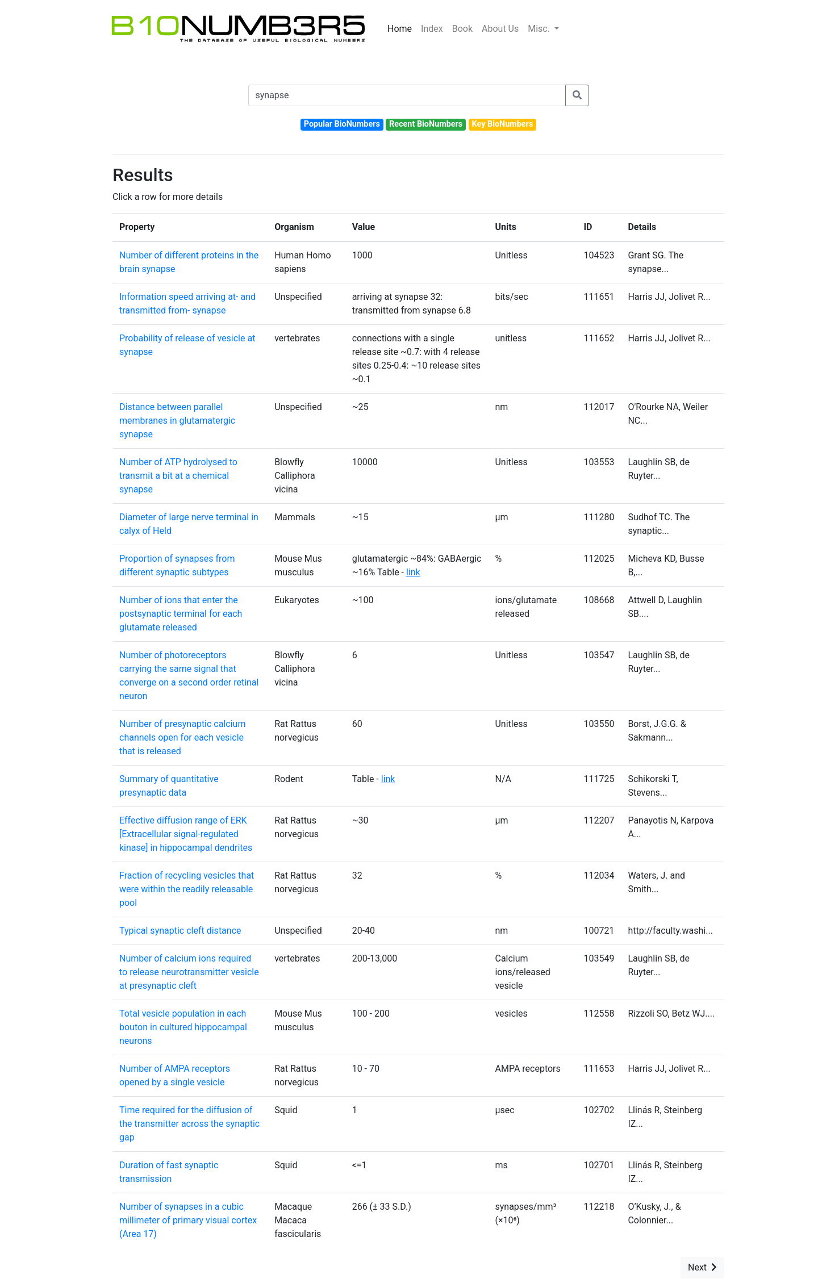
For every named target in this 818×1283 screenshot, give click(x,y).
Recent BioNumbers (425, 124)
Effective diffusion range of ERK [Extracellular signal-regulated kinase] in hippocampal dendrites (185, 834)
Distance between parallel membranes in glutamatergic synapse (177, 421)
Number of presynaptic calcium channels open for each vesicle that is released (182, 737)
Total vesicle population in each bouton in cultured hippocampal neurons (183, 1027)
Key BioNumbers (502, 124)
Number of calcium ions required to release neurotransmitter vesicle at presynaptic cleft (189, 972)
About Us (500, 28)
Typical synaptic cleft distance (180, 930)
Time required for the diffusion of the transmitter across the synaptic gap (189, 1124)
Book (462, 28)
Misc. (540, 28)
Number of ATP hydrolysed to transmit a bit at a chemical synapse (178, 476)
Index (432, 28)
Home (399, 28)
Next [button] (702, 1267)
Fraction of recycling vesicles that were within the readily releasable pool (186, 889)
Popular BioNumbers (342, 124)
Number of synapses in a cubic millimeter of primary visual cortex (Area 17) (188, 1220)
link (413, 572)
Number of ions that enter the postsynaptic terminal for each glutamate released (180, 614)
